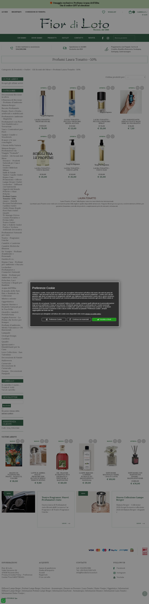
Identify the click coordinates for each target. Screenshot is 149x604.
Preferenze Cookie (54, 319)
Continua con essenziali (79, 319)
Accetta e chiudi (104, 319)
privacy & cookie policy (93, 314)
